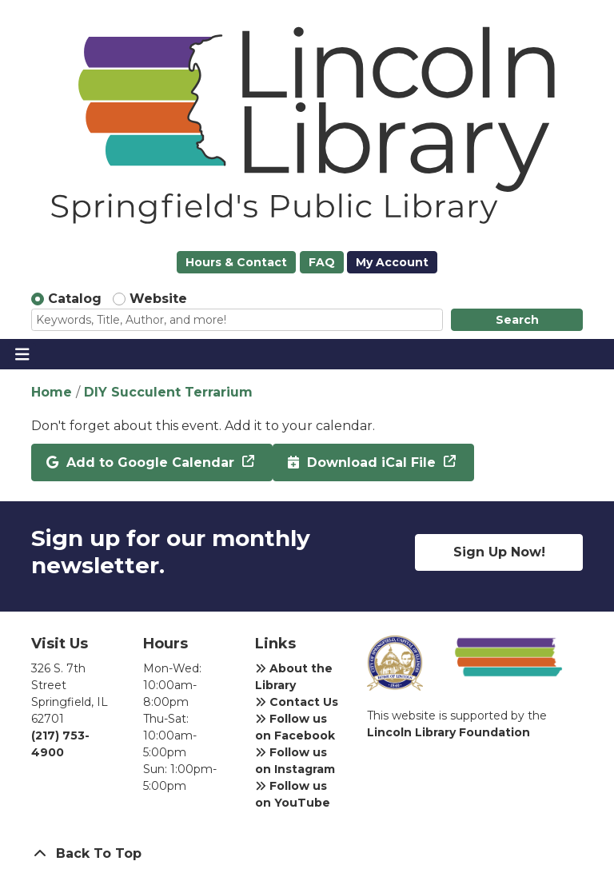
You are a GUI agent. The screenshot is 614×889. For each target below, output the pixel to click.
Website (158, 298)
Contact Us (296, 702)
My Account (392, 262)
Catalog (75, 298)
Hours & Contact (236, 262)
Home (51, 392)
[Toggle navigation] (22, 354)
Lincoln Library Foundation (448, 732)
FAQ (322, 262)
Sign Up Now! (499, 552)
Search (517, 320)
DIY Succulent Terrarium (168, 392)
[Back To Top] (307, 853)
